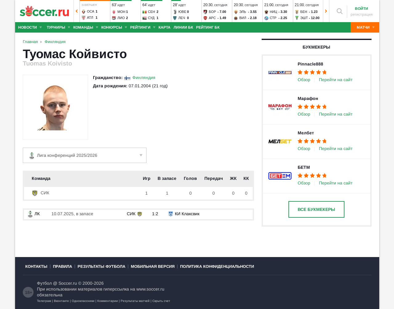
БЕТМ (304, 167)
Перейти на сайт (335, 79)
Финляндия (143, 77)
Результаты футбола (101, 266)
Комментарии (107, 301)
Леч (181, 18)
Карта (165, 27)
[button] (77, 11)
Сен (151, 12)
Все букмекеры (316, 209)
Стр (273, 18)
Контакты (36, 266)
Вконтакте (61, 301)
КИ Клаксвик (187, 213)
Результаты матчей (135, 301)
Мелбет (306, 132)
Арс (212, 18)
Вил (242, 18)
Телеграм (44, 301)
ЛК (33, 213)
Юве (182, 12)
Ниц (273, 12)
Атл (90, 17)
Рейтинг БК (207, 27)
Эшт (304, 18)
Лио (121, 18)
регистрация (362, 14)
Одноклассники (83, 301)
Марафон (308, 98)
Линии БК (183, 27)
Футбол (44, 283)
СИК (40, 192)
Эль (242, 12)
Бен (303, 12)
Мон (121, 12)
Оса (90, 11)
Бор (212, 12)
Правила (62, 266)
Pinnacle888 (310, 63)
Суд (151, 18)
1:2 (155, 213)
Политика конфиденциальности (217, 266)
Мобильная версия (153, 266)
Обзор (304, 79)
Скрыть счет (161, 301)
